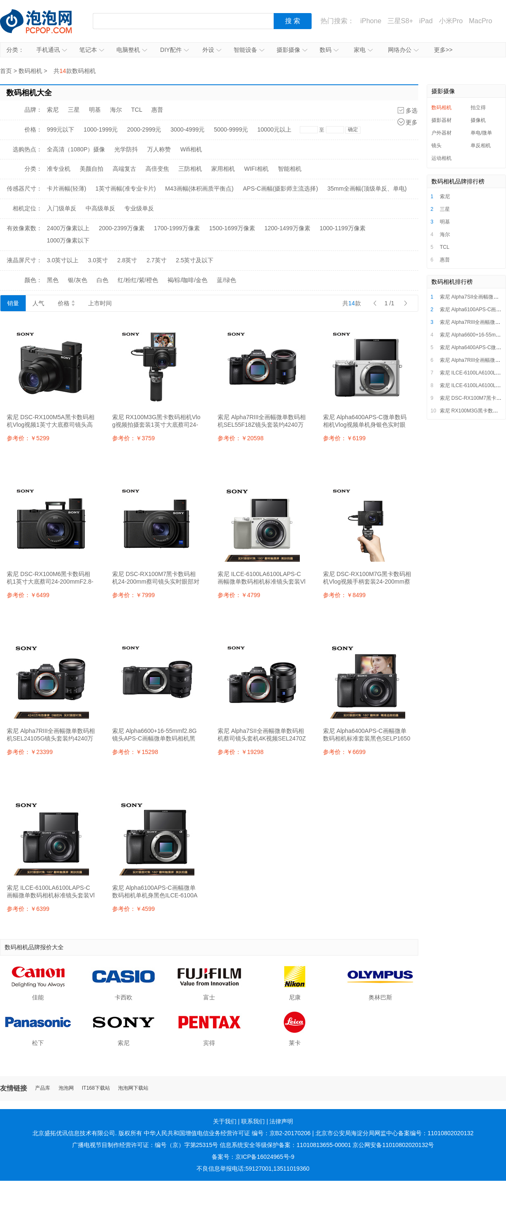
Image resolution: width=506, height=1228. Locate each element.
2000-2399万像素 (122, 228)
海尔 (116, 109)
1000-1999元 (100, 129)
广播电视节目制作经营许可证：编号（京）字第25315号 (145, 1145)
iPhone (370, 20)
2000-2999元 (144, 129)
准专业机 (58, 168)
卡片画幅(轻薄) (66, 188)
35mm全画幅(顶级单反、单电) (366, 188)
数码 (329, 49)
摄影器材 (441, 120)
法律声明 (281, 1121)
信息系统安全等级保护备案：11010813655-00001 (285, 1145)
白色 (102, 280)
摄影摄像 (292, 49)
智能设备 (249, 49)
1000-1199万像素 (343, 228)
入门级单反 (61, 208)
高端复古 (124, 168)
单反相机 (481, 145)
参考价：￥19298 (241, 752)
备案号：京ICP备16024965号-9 (253, 1156)
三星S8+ (400, 20)
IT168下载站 (96, 1088)
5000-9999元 (231, 129)
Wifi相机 (191, 149)
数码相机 (30, 70)
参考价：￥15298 (135, 752)
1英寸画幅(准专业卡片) (125, 188)
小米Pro (451, 20)
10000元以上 (274, 129)
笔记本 (91, 49)
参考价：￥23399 (30, 752)
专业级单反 (139, 208)
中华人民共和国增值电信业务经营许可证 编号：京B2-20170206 (227, 1133)
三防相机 (190, 168)
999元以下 (60, 129)
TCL (136, 109)
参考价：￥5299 (28, 438)
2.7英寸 (156, 260)
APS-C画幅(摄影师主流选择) (280, 188)
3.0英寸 (98, 260)
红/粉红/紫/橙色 (138, 280)
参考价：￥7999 (133, 595)
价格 (66, 303)
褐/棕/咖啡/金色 (187, 280)
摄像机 (478, 120)
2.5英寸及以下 (194, 260)
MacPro (480, 20)
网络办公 (403, 49)
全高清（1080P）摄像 (76, 149)
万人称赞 (159, 149)
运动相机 (441, 158)
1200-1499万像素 (287, 228)
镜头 (436, 145)
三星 (74, 109)
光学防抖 (126, 149)
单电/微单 (481, 133)
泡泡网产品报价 (44, 21)
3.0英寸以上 (62, 260)
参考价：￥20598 (241, 438)
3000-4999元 (187, 129)
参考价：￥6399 (28, 908)
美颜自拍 (91, 168)
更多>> (443, 49)
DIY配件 (174, 49)
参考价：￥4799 (239, 595)
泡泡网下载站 (133, 1088)
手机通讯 (51, 49)
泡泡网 (66, 1088)
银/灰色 (77, 280)
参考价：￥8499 (344, 595)
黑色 (53, 280)
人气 (38, 303)
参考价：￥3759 (133, 438)
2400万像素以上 (68, 228)
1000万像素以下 (68, 240)
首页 (6, 70)
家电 (363, 49)
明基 (95, 109)
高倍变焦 (157, 168)
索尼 (53, 109)
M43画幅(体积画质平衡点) (199, 188)
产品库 (42, 1088)
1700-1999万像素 (177, 228)
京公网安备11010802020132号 (393, 1145)
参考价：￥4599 (133, 908)
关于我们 (225, 1121)
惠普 (157, 109)
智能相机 (289, 168)
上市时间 (100, 303)
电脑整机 (131, 49)
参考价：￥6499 (28, 595)
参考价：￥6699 (344, 752)
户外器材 (441, 133)
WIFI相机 (256, 168)
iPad (426, 20)
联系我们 (253, 1121)
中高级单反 (100, 208)
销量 (13, 303)
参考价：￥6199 (344, 438)
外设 (211, 49)
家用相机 (223, 168)
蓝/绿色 (226, 280)
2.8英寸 (127, 260)
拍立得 (478, 107)
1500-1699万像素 (232, 228)
